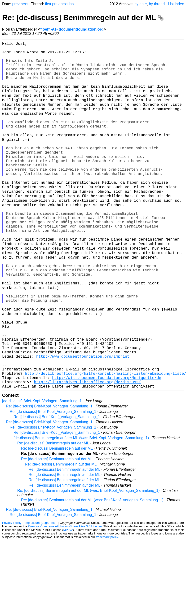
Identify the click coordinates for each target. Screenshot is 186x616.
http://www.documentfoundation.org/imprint (82, 419)
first (48, 4)
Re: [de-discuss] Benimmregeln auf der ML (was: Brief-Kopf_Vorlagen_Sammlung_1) (88, 561)
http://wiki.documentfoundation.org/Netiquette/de (106, 445)
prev (16, 4)
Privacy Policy (11, 593)
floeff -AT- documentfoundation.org (71, 29)
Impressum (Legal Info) (41, 593)
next (24, 4)
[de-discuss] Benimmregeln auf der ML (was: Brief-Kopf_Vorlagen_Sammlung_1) (81, 508)
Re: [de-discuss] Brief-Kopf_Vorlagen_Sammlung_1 (49, 476)
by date (140, 4)
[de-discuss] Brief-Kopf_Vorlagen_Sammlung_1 (42, 471)
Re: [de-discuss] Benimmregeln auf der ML (83, 17)
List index (176, 4)
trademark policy (107, 607)
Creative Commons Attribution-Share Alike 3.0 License (65, 596)
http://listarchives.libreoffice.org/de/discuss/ (87, 451)
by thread (157, 4)
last (72, 4)
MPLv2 (68, 600)
